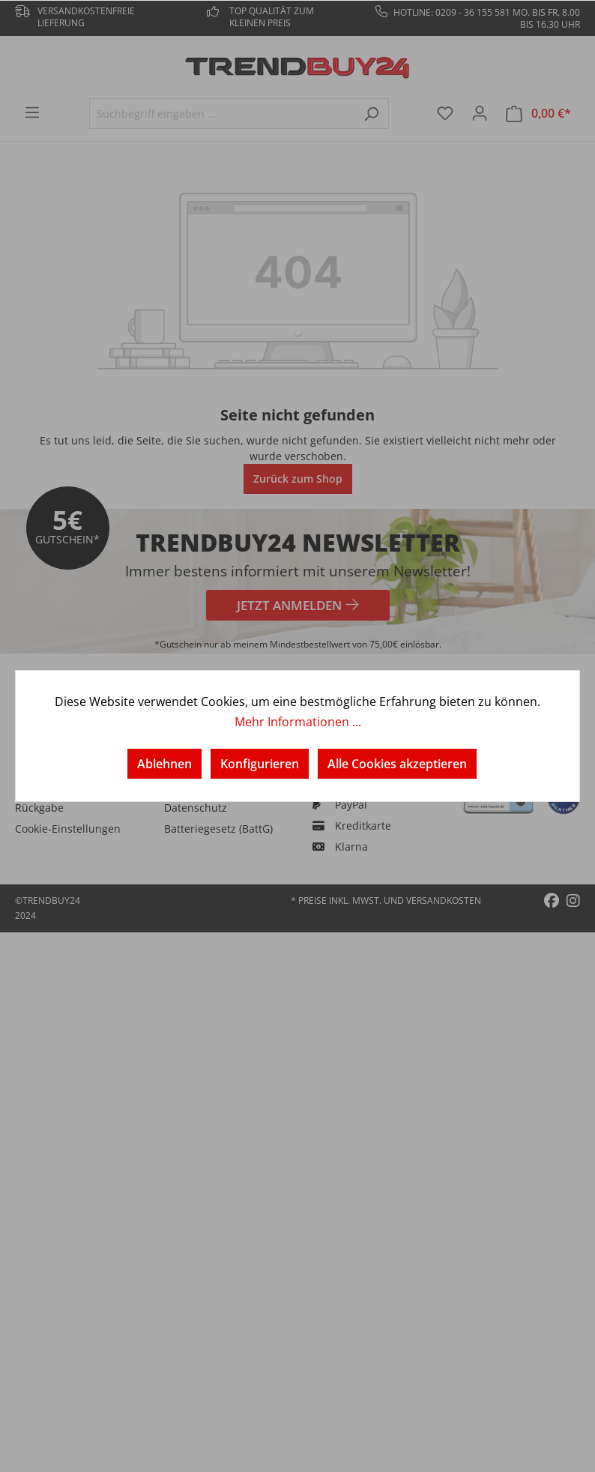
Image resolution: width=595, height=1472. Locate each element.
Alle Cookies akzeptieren (397, 763)
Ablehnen (164, 763)
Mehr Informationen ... (298, 722)
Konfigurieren (259, 763)
